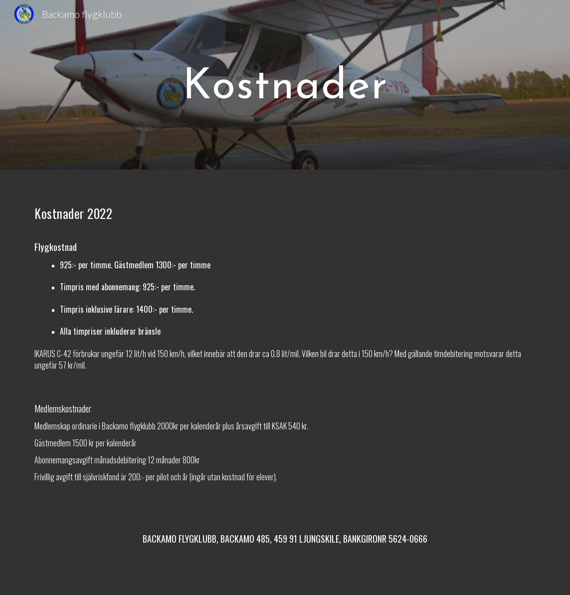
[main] (285, 85)
